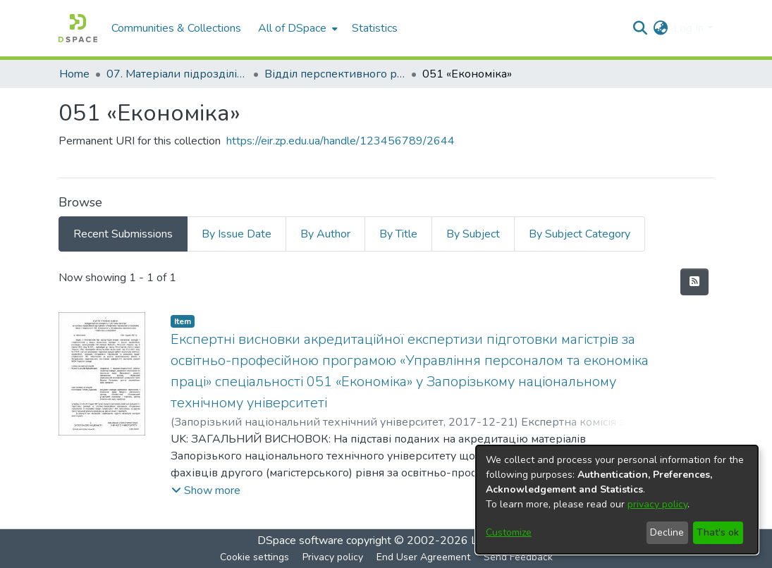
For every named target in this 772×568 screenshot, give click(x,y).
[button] (206, 490)
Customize (509, 532)
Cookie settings (254, 557)
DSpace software (300, 540)
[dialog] (617, 499)
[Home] (78, 28)
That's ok (718, 532)
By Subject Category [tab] (579, 234)
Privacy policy (332, 557)
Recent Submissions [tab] (123, 234)
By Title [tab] (398, 234)
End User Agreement (423, 557)
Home (74, 74)
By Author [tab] (325, 234)
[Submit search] (640, 28)
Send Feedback (518, 557)
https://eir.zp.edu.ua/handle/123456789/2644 (340, 141)
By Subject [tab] (473, 234)
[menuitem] (296, 28)
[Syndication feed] (694, 281)
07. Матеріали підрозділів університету (176, 74)
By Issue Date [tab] (236, 234)
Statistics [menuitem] (375, 28)
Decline (667, 532)
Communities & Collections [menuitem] (176, 28)
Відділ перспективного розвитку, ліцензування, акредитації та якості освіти (334, 74)
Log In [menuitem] (688, 28)
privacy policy (657, 504)
